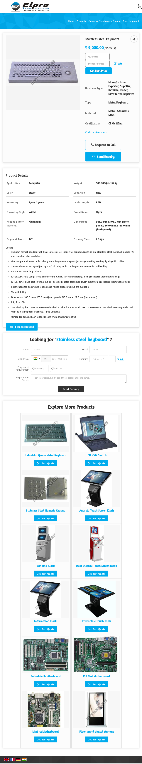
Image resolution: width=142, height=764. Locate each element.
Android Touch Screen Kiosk (96, 510)
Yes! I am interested (22, 326)
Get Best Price (98, 71)
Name (26, 349)
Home (71, 21)
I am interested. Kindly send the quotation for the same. (79, 378)
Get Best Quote (45, 463)
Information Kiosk (45, 621)
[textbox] (97, 63)
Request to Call (103, 145)
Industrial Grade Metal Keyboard (45, 455)
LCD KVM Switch (96, 455)
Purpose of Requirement (22, 368)
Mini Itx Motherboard (45, 731)
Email (85, 349)
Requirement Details (22, 379)
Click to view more (96, 132)
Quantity (83, 359)
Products (81, 21)
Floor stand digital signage (96, 731)
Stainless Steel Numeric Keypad (45, 510)
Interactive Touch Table (96, 621)
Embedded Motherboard (45, 676)
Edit (118, 63)
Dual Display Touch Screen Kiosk (96, 566)
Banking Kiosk (45, 566)
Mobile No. (23, 359)
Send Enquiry (103, 157)
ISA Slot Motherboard (96, 676)
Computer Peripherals (99, 21)
